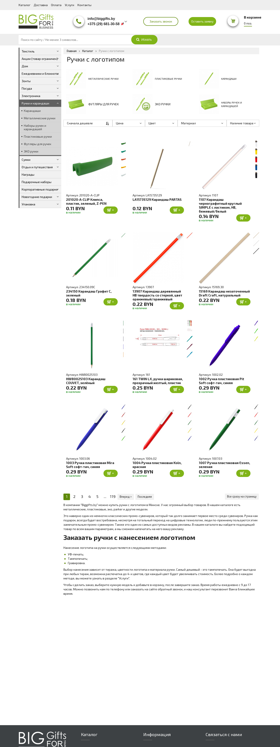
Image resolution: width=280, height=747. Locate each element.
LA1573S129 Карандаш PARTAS (157, 199)
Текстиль (28, 51)
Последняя (145, 497)
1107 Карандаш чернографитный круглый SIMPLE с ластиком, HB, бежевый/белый (220, 205)
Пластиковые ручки (38, 136)
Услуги (69, 5)
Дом (25, 66)
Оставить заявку (202, 21)
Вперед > (126, 497)
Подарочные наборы (36, 182)
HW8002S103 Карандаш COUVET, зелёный (85, 381)
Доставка (41, 5)
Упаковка (28, 204)
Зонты (26, 81)
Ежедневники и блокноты (40, 73)
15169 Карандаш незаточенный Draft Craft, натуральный (224, 293)
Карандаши (32, 111)
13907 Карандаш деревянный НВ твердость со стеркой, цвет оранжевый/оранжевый (157, 295)
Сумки (26, 159)
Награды (28, 174)
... (105, 496)
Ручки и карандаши (35, 103)
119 (113, 496)
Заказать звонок (161, 21)
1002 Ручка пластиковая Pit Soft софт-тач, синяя (221, 381)
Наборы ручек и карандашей (35, 127)
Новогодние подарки (37, 197)
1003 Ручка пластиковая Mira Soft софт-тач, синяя (90, 465)
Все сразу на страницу (242, 496)
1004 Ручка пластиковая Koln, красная (157, 465)
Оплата (56, 5)
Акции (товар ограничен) (40, 59)
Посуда (27, 88)
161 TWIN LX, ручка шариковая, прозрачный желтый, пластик (158, 381)
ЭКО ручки (31, 151)
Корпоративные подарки (40, 189)
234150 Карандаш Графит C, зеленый (89, 293)
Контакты (84, 5)
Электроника (31, 96)
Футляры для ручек (37, 144)
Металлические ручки (39, 118)
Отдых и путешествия (37, 167)
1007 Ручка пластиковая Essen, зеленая (224, 465)
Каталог (24, 5)
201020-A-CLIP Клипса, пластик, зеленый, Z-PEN (86, 201)
